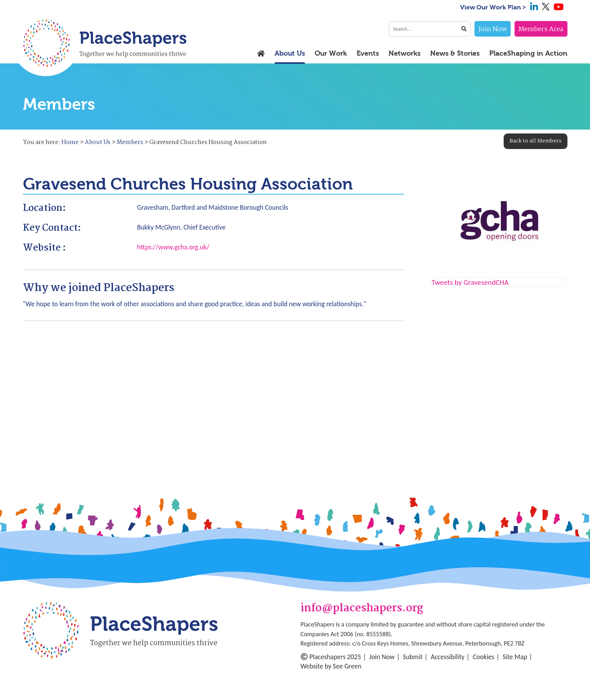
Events (368, 53)
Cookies (483, 657)
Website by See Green (331, 666)
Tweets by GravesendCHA (470, 282)
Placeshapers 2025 (331, 657)
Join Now (492, 29)
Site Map (514, 657)
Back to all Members (535, 141)
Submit (413, 657)
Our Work (331, 53)
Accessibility (448, 657)
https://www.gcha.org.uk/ (173, 247)
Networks (404, 53)
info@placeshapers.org (362, 608)
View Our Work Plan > (493, 7)
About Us (290, 53)
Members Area (541, 29)
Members (130, 142)
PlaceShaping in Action (528, 53)
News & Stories (455, 53)
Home (70, 142)
